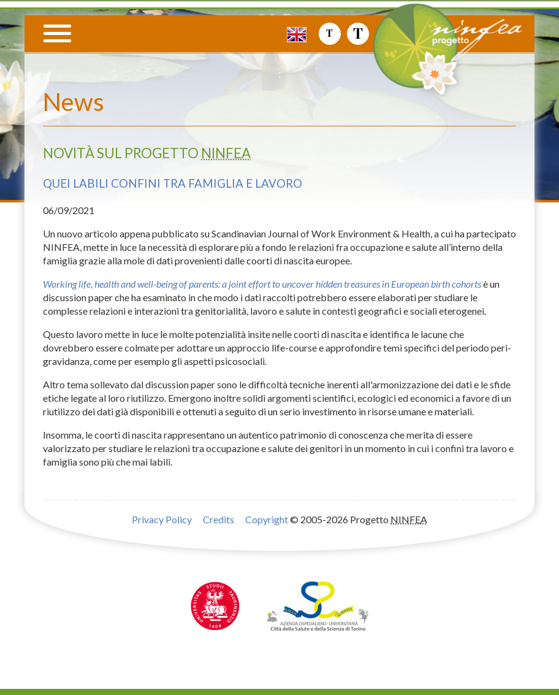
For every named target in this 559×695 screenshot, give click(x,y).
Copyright (266, 519)
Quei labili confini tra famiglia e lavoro (172, 183)
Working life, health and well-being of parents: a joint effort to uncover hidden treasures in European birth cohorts (262, 284)
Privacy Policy (162, 519)
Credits (218, 519)
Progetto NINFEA (464, 59)
